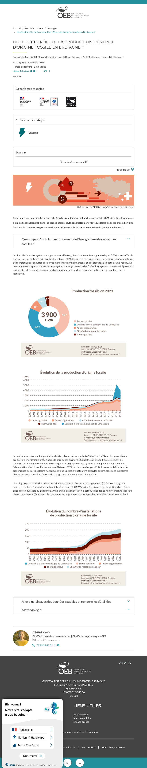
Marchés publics (82, 718)
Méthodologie (76, 610)
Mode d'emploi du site (113, 747)
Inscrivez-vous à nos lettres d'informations (73, 732)
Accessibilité (88, 747)
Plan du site (68, 747)
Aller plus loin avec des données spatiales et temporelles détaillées (76, 601)
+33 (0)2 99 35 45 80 (73, 692)
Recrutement (81, 714)
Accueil (17, 28)
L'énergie (52, 28)
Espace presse (81, 721)
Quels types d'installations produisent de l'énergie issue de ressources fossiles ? (76, 241)
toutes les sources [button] (73, 161)
